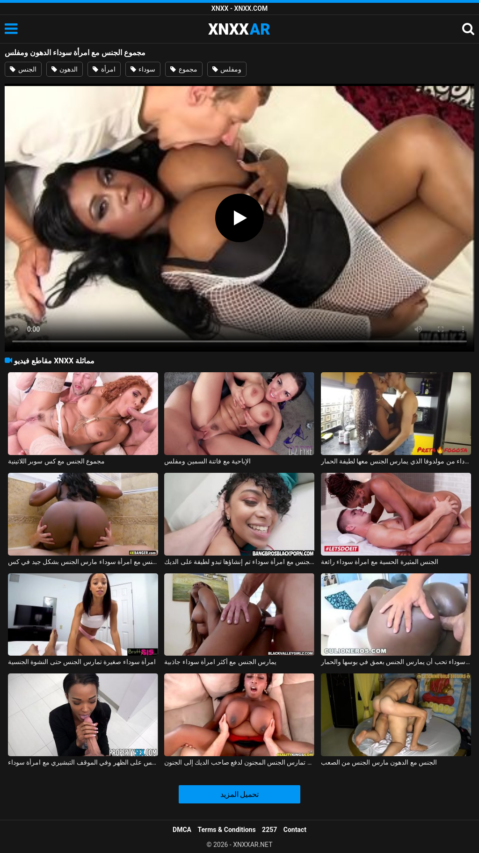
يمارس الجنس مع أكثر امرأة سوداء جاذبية (220, 661)
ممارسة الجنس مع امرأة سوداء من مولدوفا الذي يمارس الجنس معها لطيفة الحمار (396, 461)
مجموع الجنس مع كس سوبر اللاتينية (56, 461)
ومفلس (226, 69)
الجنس (23, 69)
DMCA (182, 829)
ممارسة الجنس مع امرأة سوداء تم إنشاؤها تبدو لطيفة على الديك (239, 561)
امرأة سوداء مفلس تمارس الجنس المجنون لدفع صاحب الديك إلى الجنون (239, 762)
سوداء (143, 69)
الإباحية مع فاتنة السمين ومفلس (207, 461)
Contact (294, 829)
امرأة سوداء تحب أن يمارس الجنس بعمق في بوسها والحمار (396, 661)
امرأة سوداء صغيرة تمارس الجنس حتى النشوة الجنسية (82, 661)
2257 (269, 829)
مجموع (183, 69)
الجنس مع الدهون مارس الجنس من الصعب (379, 762)
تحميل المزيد (239, 794)
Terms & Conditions (227, 829)
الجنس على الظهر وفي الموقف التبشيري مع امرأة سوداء (83, 762)
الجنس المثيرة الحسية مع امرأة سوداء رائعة (380, 561)
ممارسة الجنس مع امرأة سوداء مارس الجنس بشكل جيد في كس (83, 561)
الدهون (64, 69)
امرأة (104, 69)
